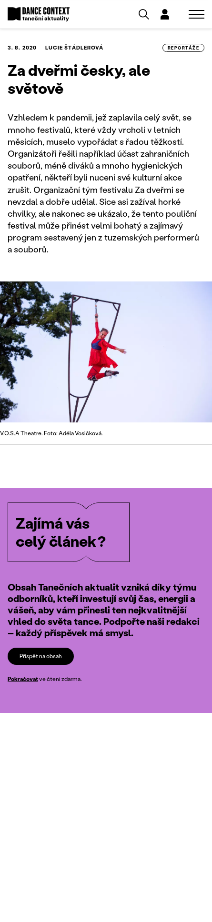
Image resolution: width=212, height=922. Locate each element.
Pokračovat (23, 678)
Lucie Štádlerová (74, 47)
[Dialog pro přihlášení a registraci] (164, 14)
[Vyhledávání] (143, 14)
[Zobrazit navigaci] (196, 14)
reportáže (183, 47)
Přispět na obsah (41, 656)
